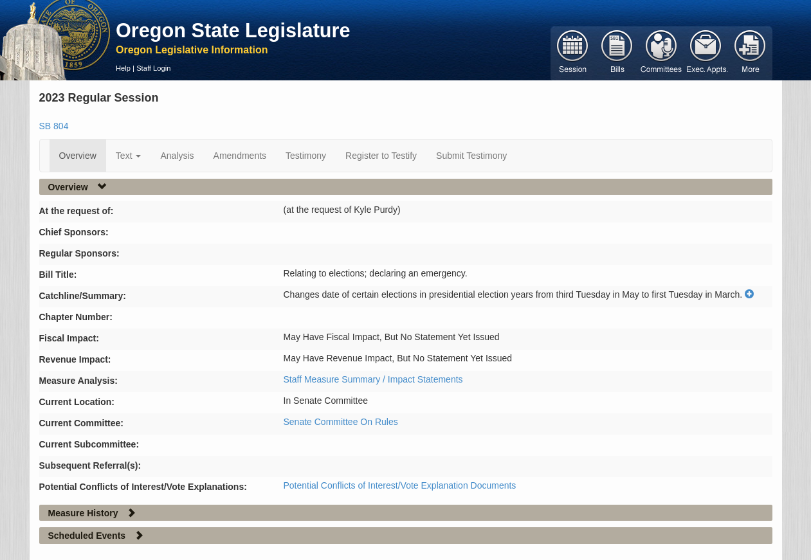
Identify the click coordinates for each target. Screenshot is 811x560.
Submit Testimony (471, 155)
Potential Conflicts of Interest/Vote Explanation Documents (400, 485)
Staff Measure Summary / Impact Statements (373, 379)
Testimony (306, 155)
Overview (77, 155)
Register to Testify (381, 155)
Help (123, 68)
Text (128, 155)
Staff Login (153, 68)
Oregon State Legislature (233, 30)
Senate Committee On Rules (341, 422)
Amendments (240, 155)
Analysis (177, 155)
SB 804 (54, 126)
